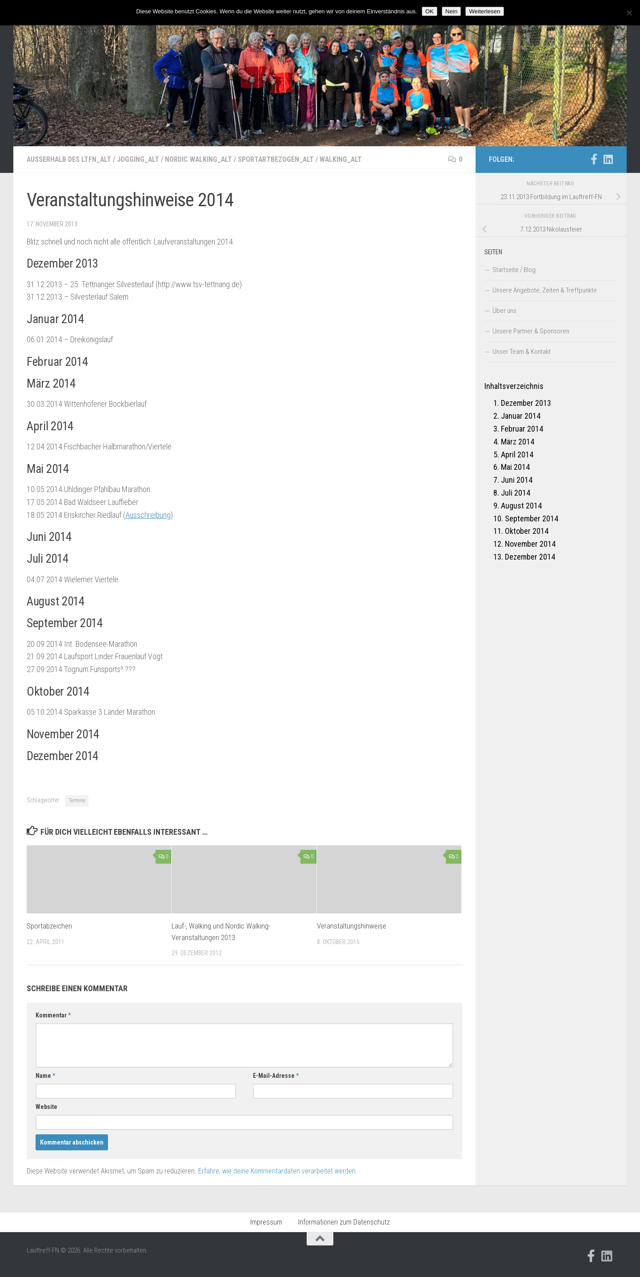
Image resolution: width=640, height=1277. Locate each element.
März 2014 (517, 441)
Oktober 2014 (526, 531)
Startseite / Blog (514, 270)
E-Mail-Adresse (276, 1075)
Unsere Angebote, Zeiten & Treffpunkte (544, 290)
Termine (76, 800)
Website (46, 1106)
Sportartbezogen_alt (278, 159)
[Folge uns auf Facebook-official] (593, 159)
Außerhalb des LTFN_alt (69, 159)
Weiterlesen (484, 11)
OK (429, 11)
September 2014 (531, 518)
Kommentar (53, 1015)
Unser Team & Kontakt (521, 352)
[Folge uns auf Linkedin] (608, 159)
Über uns (504, 311)
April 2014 (517, 454)
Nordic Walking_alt (201, 159)
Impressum (266, 1222)
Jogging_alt (139, 159)
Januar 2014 (520, 415)
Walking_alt (344, 159)
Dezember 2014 (530, 556)
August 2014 (521, 505)
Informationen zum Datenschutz (344, 1222)
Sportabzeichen (49, 925)
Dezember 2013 (526, 403)
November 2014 (530, 543)
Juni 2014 (516, 479)
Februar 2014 (522, 428)
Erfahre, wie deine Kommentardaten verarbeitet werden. (277, 1171)
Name (45, 1075)
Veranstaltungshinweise (351, 925)
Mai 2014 (515, 467)
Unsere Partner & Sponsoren (530, 331)
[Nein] (628, 12)
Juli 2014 (515, 492)
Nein (451, 11)
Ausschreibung (148, 515)
